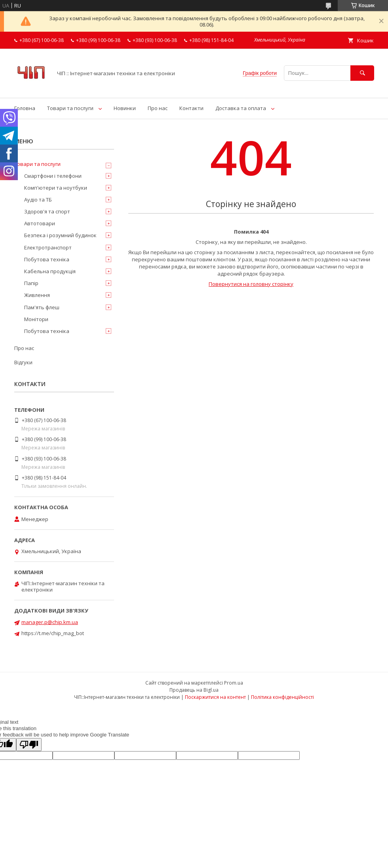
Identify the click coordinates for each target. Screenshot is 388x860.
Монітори (36, 319)
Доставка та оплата (240, 108)
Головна (24, 108)
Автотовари (39, 223)
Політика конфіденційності (282, 697)
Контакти (191, 108)
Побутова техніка (46, 259)
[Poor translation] (29, 744)
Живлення (37, 295)
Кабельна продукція (50, 271)
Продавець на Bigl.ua (194, 690)
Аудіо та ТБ (38, 199)
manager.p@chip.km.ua (49, 622)
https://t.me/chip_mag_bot (52, 633)
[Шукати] (362, 73)
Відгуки (23, 362)
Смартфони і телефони (53, 175)
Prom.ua (233, 682)
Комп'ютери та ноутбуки (55, 187)
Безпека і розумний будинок (60, 235)
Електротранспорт (48, 247)
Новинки (125, 108)
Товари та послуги (70, 108)
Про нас (157, 108)
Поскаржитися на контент (215, 697)
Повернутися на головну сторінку (251, 283)
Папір (31, 283)
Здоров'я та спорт (47, 211)
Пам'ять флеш (41, 307)
